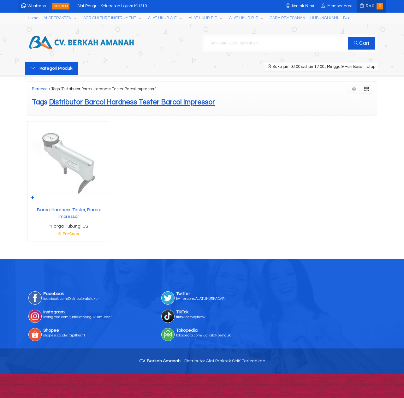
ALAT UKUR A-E (162, 18)
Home (33, 18)
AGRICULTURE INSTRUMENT (109, 18)
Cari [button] (362, 43)
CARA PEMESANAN (287, 18)
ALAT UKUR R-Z (243, 18)
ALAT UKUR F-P (203, 18)
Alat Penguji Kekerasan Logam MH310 (119, 6)
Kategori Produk (51, 68)
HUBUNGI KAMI (324, 18)
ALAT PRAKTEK (57, 18)
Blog (347, 18)
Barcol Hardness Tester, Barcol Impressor (69, 213)
